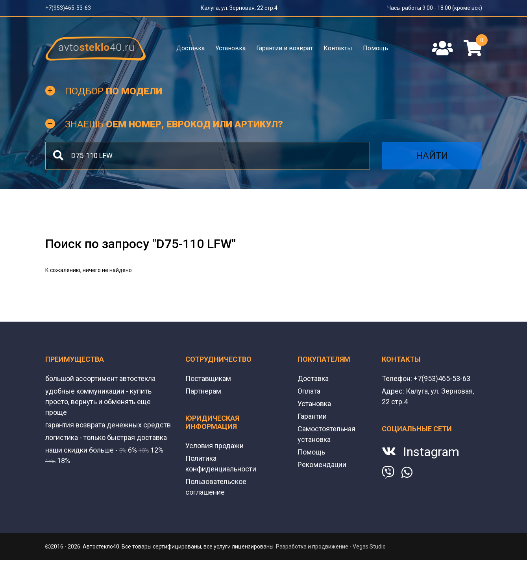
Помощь (375, 48)
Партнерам (203, 391)
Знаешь (174, 124)
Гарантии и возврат (284, 48)
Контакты (338, 48)
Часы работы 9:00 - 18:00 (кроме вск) (434, 8)
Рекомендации (322, 464)
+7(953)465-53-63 (68, 8)
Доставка (190, 48)
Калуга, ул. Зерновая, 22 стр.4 (239, 8)
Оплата (309, 391)
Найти (432, 155)
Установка (230, 48)
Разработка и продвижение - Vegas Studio (331, 546)
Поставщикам (208, 378)
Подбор (113, 91)
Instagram (431, 451)
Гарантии (312, 416)
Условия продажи (214, 446)
